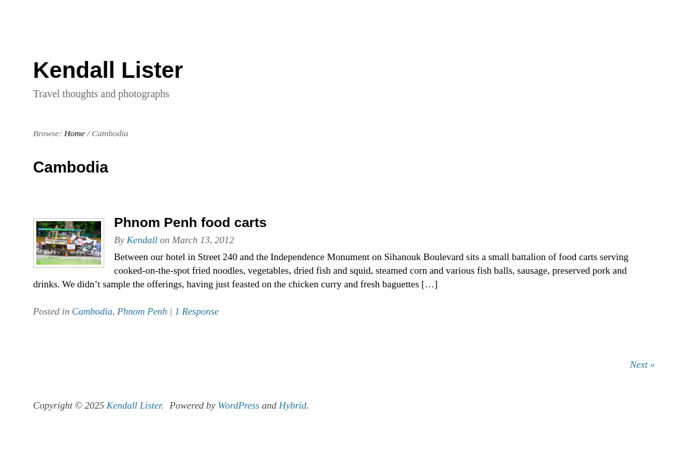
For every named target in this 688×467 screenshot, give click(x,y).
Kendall (142, 240)
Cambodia (92, 311)
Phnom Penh (142, 311)
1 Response (197, 311)
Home (74, 133)
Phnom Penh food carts (190, 222)
